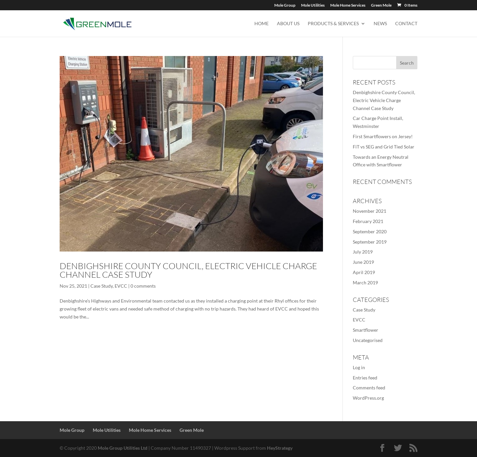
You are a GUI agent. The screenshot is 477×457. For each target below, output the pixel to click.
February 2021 (368, 221)
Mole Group (284, 5)
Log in (359, 367)
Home (261, 23)
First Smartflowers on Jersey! (383, 136)
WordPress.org (368, 398)
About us (288, 23)
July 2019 (363, 252)
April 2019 (364, 272)
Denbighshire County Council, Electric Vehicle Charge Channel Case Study (188, 270)
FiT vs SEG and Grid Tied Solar (383, 146)
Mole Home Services (347, 5)
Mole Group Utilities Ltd (122, 448)
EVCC (121, 286)
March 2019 (365, 282)
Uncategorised (368, 340)
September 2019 (370, 242)
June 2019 (363, 262)
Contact (406, 23)
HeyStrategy (279, 448)
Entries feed (365, 377)
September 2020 (370, 231)
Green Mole (381, 5)
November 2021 (369, 211)
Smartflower (365, 330)
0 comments (143, 286)
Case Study (101, 286)
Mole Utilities (313, 5)
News (380, 23)
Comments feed (369, 387)
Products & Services (333, 23)
